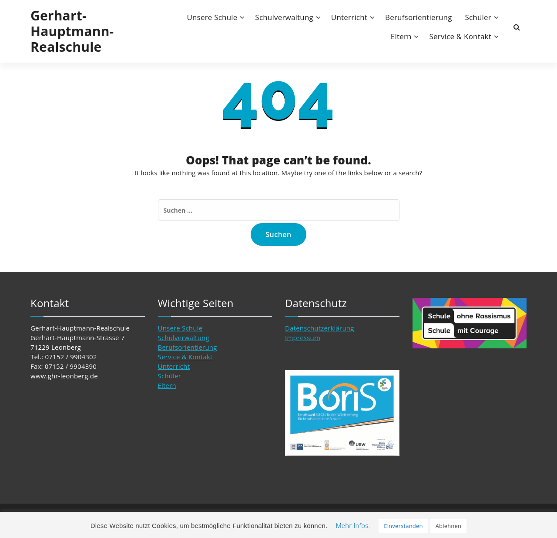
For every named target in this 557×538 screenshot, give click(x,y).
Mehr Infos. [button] (353, 525)
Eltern (401, 36)
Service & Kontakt (460, 36)
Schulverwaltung (284, 17)
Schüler (478, 17)
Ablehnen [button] (449, 526)
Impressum (302, 337)
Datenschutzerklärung (319, 328)
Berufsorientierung (418, 17)
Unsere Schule (212, 17)
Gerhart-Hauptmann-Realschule (72, 31)
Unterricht (349, 17)
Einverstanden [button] (403, 526)
